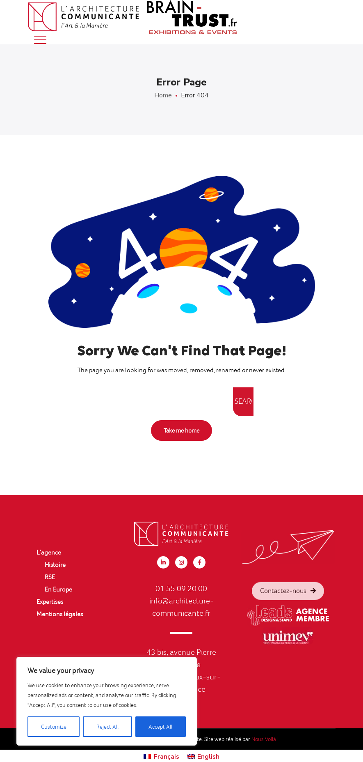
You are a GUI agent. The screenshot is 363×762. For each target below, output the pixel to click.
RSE (50, 577)
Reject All (107, 726)
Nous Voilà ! (265, 739)
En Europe (58, 589)
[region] (106, 701)
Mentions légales (60, 614)
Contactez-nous (288, 601)
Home (163, 95)
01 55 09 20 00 (181, 588)
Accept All (160, 726)
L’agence (49, 552)
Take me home (181, 430)
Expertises (50, 601)
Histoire (55, 565)
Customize (53, 726)
